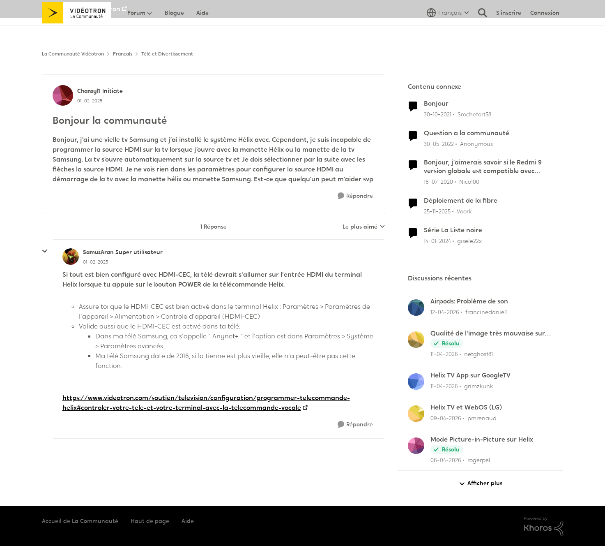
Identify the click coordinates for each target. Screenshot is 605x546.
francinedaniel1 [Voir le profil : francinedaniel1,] (486, 312)
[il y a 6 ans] (438, 182)
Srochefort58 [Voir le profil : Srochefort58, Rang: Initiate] (474, 114)
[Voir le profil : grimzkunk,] (416, 381)
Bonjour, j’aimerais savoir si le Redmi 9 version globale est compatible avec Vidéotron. (483, 167)
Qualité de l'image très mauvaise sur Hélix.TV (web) (487, 333)
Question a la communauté (466, 133)
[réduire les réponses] (45, 251)
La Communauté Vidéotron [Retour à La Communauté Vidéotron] (73, 54)
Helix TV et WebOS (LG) (466, 407)
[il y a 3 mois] (444, 312)
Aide (188, 521)
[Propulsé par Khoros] (544, 526)
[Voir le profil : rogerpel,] (416, 445)
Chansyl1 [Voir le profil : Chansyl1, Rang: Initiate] (88, 91)
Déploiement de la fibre (460, 201)
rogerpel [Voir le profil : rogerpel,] (478, 459)
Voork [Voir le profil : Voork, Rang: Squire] (464, 211)
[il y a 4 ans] (437, 114)
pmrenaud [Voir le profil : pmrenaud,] (482, 418)
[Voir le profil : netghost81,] (416, 339)
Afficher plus (480, 483)
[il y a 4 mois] (445, 460)
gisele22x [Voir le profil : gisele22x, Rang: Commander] (469, 241)
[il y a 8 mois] (437, 211)
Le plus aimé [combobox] (364, 227)
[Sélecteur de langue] (448, 31)
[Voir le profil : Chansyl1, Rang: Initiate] (63, 95)
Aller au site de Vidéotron (81, 9)
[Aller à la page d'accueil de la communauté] (76, 31)
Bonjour (436, 103)
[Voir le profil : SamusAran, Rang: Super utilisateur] (70, 256)
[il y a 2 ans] (437, 241)
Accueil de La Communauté (80, 521)
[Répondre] (355, 195)
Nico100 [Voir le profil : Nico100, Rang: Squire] (469, 181)
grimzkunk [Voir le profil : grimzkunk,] (478, 386)
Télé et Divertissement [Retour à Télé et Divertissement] (167, 54)
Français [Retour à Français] (122, 54)
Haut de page (150, 521)
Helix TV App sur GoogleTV (470, 375)
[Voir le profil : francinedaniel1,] (416, 307)
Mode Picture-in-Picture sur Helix (481, 439)
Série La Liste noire (453, 230)
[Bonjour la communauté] (95, 262)
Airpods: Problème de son (469, 301)
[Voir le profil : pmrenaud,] (416, 413)
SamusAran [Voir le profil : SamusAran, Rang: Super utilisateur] (98, 252)
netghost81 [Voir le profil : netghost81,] (478, 354)
